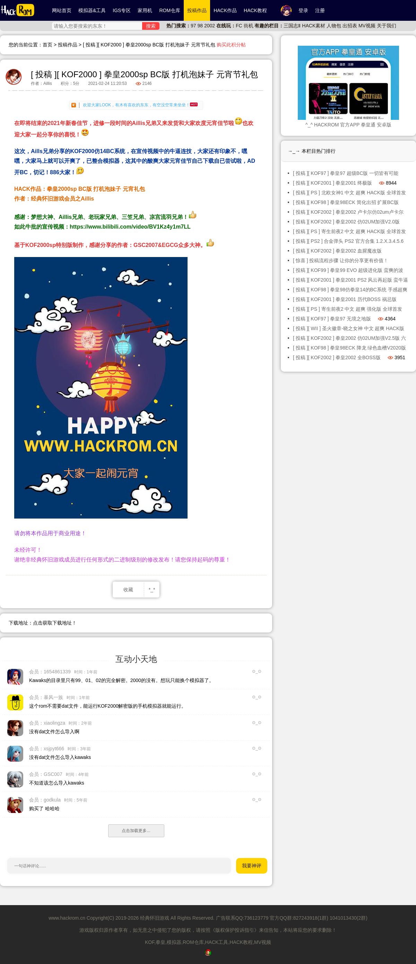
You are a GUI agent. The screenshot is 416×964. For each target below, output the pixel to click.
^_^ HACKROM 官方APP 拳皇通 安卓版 (348, 124)
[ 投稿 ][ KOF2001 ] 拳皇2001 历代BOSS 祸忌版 (345, 299)
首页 (47, 44)
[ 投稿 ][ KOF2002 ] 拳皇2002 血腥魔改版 (337, 251)
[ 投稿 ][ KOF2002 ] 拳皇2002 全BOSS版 (337, 357)
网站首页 (61, 10)
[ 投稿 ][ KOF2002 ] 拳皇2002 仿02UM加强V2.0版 (346, 221)
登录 (303, 10)
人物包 (334, 25)
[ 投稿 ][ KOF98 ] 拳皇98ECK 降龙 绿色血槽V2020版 (349, 348)
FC (239, 25)
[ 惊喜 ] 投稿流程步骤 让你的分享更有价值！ (340, 260)
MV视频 (366, 25)
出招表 (350, 25)
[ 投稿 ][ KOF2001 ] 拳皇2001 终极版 (332, 183)
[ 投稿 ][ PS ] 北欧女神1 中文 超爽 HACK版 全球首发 (349, 192)
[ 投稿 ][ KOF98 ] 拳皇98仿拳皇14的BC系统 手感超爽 (350, 289)
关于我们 (386, 25)
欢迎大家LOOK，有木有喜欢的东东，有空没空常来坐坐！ (140, 105)
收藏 (128, 589)
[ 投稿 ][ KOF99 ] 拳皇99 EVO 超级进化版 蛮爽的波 (348, 270)
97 (193, 25)
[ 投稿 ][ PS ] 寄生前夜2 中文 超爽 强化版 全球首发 (347, 309)
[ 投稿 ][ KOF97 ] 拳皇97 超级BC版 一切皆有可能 (345, 173)
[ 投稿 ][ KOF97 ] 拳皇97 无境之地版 (332, 318)
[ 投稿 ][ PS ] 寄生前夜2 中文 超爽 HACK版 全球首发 (349, 231)
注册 (320, 10)
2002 (209, 25)
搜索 (151, 26)
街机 (248, 25)
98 (200, 25)
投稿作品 (67, 44)
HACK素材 (313, 25)
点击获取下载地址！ (55, 623)
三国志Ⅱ (292, 25)
